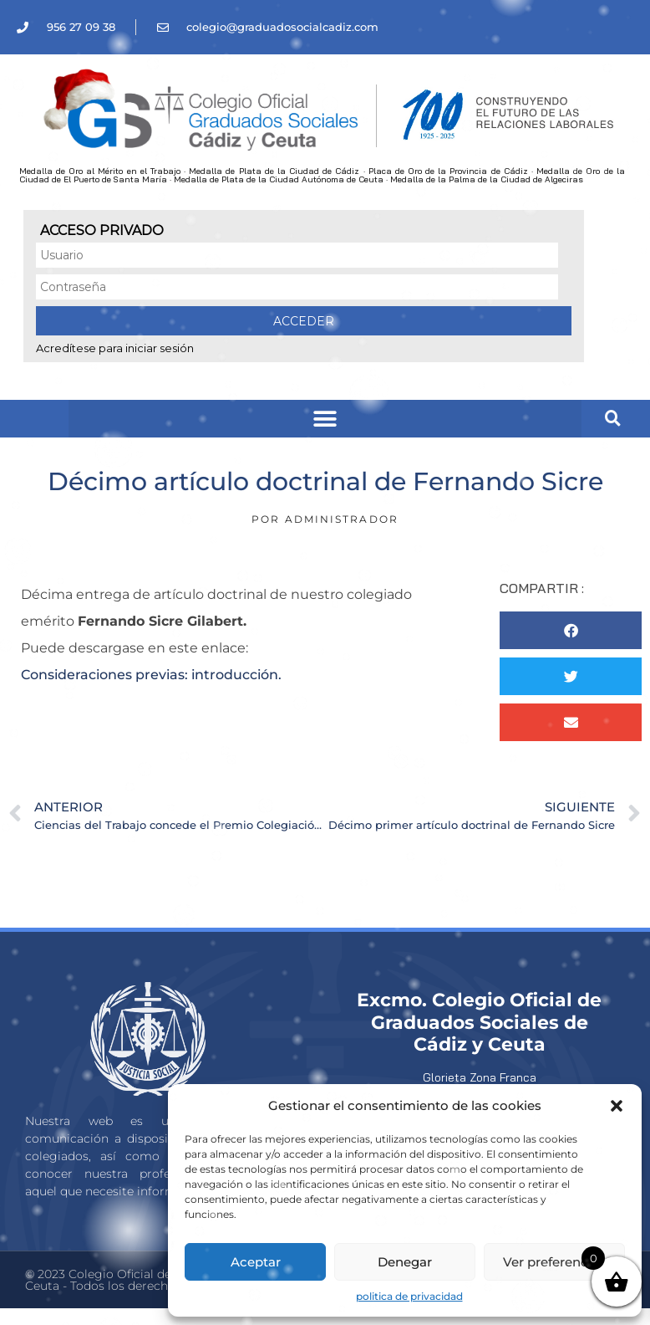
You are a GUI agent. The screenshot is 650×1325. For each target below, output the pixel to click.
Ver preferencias (554, 1262)
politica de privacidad (409, 1296)
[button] (616, 1105)
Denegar (405, 1262)
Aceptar (256, 1262)
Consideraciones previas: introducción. (151, 675)
